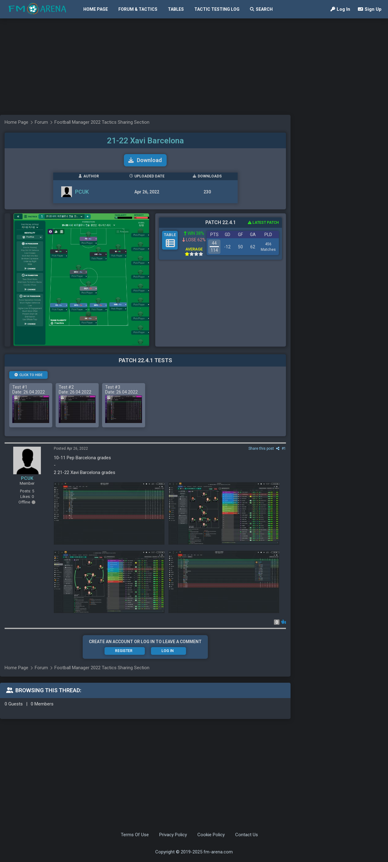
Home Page (95, 9)
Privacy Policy (173, 834)
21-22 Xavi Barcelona (145, 140)
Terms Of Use (135, 834)
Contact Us (246, 834)
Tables (176, 9)
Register (124, 651)
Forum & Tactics (137, 9)
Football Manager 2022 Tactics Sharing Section (101, 122)
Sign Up (370, 9)
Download (145, 160)
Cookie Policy (211, 834)
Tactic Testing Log (217, 9)
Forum (41, 122)
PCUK (82, 191)
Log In (340, 9)
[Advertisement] (121, 66)
